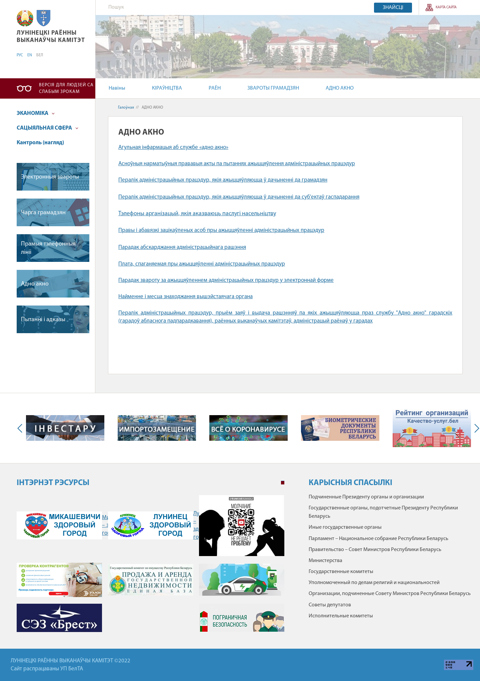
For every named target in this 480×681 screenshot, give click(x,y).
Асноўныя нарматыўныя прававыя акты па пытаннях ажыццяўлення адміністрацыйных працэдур (236, 164)
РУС (20, 55)
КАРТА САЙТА (446, 7)
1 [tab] (282, 482)
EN (29, 55)
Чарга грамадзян (43, 213)
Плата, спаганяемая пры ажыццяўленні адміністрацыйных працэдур (201, 264)
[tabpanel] (150, 567)
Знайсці (393, 7)
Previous (21, 428)
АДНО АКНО (340, 88)
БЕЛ (39, 55)
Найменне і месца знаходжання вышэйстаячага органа (185, 297)
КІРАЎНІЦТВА (167, 88)
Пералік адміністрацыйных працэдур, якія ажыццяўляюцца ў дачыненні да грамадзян (222, 180)
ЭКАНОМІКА (36, 113)
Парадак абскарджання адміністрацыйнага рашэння (182, 247)
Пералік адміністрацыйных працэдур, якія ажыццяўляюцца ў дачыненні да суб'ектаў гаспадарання (238, 197)
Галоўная (126, 108)
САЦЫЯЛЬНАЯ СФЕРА (47, 128)
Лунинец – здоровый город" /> (150, 525)
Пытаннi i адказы (43, 320)
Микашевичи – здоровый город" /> (59, 525)
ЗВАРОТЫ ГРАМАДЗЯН (273, 88)
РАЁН (215, 88)
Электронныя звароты (50, 177)
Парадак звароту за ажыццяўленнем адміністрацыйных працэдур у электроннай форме (226, 280)
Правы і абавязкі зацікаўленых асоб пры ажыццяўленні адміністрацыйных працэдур (221, 230)
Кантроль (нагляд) (40, 143)
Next (475, 428)
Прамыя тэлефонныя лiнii (48, 248)
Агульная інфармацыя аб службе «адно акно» (173, 147)
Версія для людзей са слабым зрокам (66, 88)
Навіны (117, 88)
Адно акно (35, 284)
